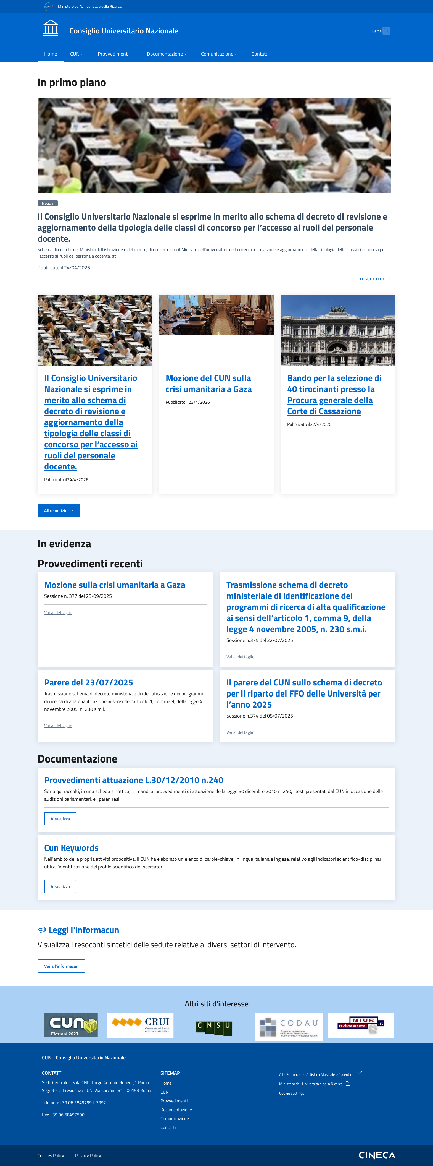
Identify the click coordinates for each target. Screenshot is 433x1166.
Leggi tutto (375, 279)
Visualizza (60, 818)
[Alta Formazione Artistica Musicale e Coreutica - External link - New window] (335, 1074)
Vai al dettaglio (58, 612)
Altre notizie (59, 510)
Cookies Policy (51, 1155)
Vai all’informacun (61, 966)
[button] (383, 30)
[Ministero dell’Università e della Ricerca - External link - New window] (335, 1084)
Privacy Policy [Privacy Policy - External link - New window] (88, 1155)
